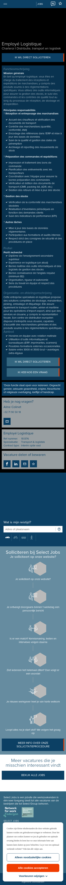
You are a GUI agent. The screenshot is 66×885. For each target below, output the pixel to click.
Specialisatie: (11, 442)
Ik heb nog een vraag (38, 372)
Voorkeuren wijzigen (33, 875)
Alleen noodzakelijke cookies (33, 857)
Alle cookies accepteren (33, 867)
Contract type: (11, 445)
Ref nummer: (11, 438)
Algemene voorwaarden (33, 882)
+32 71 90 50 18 (12, 412)
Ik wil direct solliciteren (39, 57)
